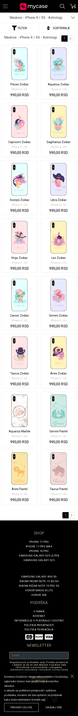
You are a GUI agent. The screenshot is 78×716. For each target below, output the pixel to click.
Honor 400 (39, 594)
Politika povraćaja (39, 629)
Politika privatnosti (39, 625)
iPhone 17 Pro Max (39, 546)
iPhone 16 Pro (39, 551)
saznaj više (54, 707)
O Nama (39, 611)
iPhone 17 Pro (39, 541)
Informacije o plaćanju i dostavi (39, 620)
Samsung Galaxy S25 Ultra (39, 555)
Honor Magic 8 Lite (39, 590)
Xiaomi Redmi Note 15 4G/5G (39, 581)
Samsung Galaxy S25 (39, 560)
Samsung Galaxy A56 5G (39, 576)
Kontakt (39, 615)
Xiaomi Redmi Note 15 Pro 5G (39, 585)
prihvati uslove (21, 707)
